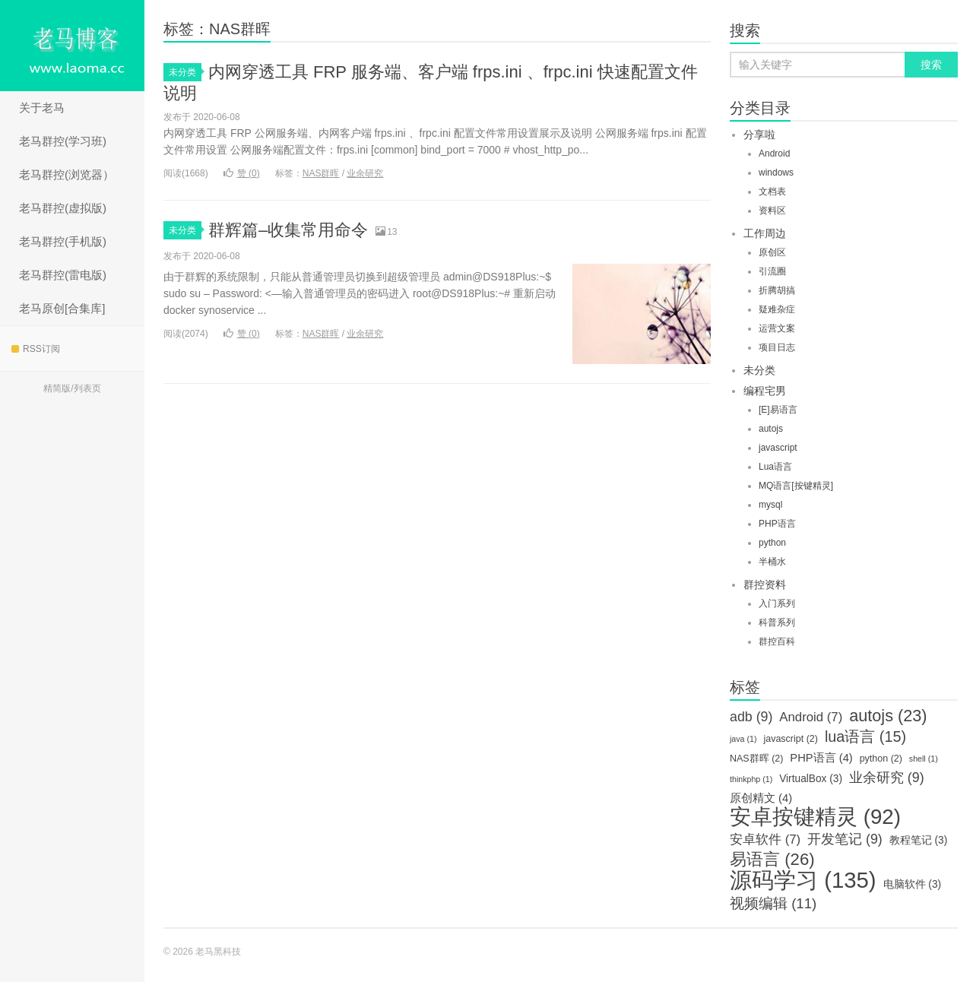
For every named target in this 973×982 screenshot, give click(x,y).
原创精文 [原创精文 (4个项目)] (761, 798)
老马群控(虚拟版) (62, 207)
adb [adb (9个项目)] (751, 716)
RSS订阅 (35, 349)
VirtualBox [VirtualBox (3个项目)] (810, 778)
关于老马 (42, 107)
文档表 (772, 191)
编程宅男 (764, 391)
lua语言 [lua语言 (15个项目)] (865, 736)
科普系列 (777, 622)
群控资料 (764, 584)
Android (774, 153)
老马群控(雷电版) (62, 274)
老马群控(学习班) (62, 141)
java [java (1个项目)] (743, 738)
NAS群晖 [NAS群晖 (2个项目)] (756, 758)
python (772, 542)
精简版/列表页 (71, 388)
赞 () (241, 173)
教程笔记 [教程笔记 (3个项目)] (918, 840)
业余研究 (365, 173)
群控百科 (777, 641)
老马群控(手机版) (62, 241)
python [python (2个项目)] (881, 758)
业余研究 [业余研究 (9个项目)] (886, 777)
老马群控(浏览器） (66, 174)
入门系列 (777, 603)
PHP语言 (777, 523)
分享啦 (759, 134)
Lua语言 (775, 466)
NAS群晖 (321, 173)
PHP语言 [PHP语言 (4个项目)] (821, 758)
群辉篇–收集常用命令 (288, 229)
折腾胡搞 (777, 290)
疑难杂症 (777, 309)
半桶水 (772, 561)
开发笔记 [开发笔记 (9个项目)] (845, 839)
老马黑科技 (72, 45)
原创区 (772, 252)
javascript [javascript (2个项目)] (790, 738)
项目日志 (777, 347)
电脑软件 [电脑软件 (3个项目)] (912, 884)
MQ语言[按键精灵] (796, 485)
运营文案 (777, 328)
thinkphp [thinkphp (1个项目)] (751, 779)
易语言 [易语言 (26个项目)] (772, 859)
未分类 (185, 72)
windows (776, 172)
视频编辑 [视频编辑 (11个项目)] (773, 903)
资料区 (772, 210)
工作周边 (764, 233)
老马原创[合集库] (62, 308)
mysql (770, 504)
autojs (771, 428)
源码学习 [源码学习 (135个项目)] (803, 880)
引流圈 (772, 271)
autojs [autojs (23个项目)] (888, 716)
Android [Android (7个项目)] (810, 717)
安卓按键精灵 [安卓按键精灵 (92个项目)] (815, 817)
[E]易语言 (778, 409)
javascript (778, 447)
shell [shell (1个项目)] (923, 758)
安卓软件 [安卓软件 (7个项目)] (765, 839)
